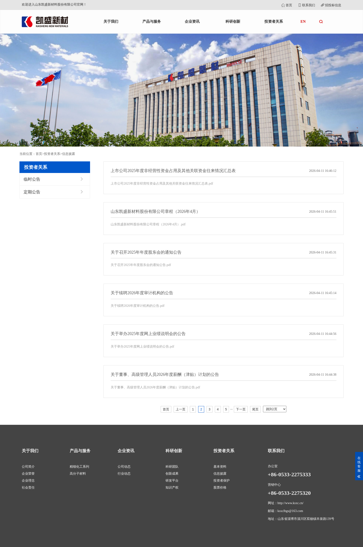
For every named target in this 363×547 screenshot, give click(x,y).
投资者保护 (221, 480)
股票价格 (219, 487)
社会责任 (28, 487)
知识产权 (172, 487)
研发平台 (172, 480)
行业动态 (124, 473)
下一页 (241, 409)
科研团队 (172, 466)
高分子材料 (78, 473)
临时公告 (32, 179)
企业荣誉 (28, 473)
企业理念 (28, 480)
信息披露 (68, 154)
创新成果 (172, 473)
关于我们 (110, 21)
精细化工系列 (79, 466)
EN (303, 21)
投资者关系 (273, 21)
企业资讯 (192, 21)
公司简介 (28, 466)
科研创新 (232, 21)
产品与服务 (151, 21)
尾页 (255, 409)
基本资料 (219, 466)
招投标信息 (331, 5)
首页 (286, 5)
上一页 (180, 409)
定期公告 (32, 192)
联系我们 (306, 5)
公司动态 (124, 466)
